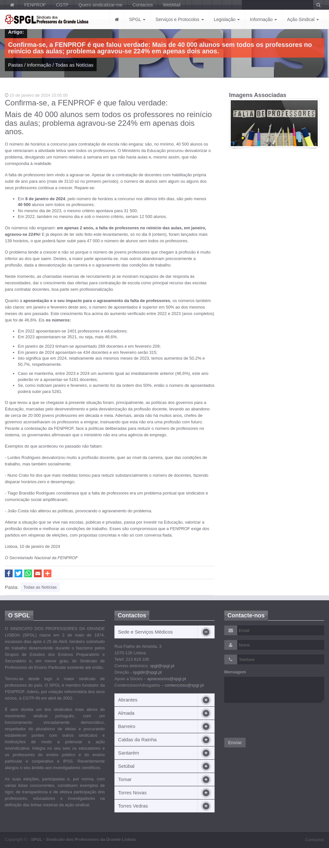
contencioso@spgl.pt (184, 685)
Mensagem (235, 671)
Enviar (235, 742)
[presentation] (273, 720)
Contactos (143, 4)
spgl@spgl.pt (162, 665)
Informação (263, 19)
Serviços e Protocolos (179, 19)
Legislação (227, 19)
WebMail (171, 4)
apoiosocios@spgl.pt (166, 678)
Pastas (15, 65)
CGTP (62, 4)
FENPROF (35, 4)
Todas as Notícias (74, 65)
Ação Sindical (303, 19)
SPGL (137, 19)
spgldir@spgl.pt (147, 672)
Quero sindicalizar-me (100, 4)
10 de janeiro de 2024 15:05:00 (36, 95)
